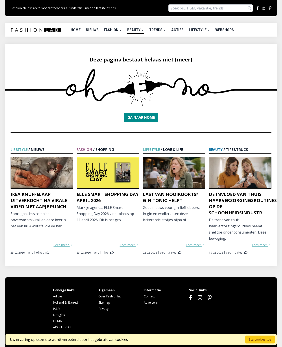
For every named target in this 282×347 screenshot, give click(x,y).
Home (76, 30)
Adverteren (151, 302)
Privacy (103, 308)
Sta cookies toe (260, 339)
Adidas (58, 296)
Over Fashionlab (110, 296)
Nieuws (92, 30)
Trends (157, 30)
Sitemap (104, 302)
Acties (177, 30)
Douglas (59, 315)
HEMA (57, 321)
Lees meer (63, 245)
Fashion (113, 30)
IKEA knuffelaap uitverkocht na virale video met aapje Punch (39, 200)
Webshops (224, 30)
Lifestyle (199, 30)
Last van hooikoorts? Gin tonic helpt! (170, 197)
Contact (149, 296)
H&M (57, 308)
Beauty (135, 30)
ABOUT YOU (62, 327)
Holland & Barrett (65, 302)
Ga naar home (141, 117)
